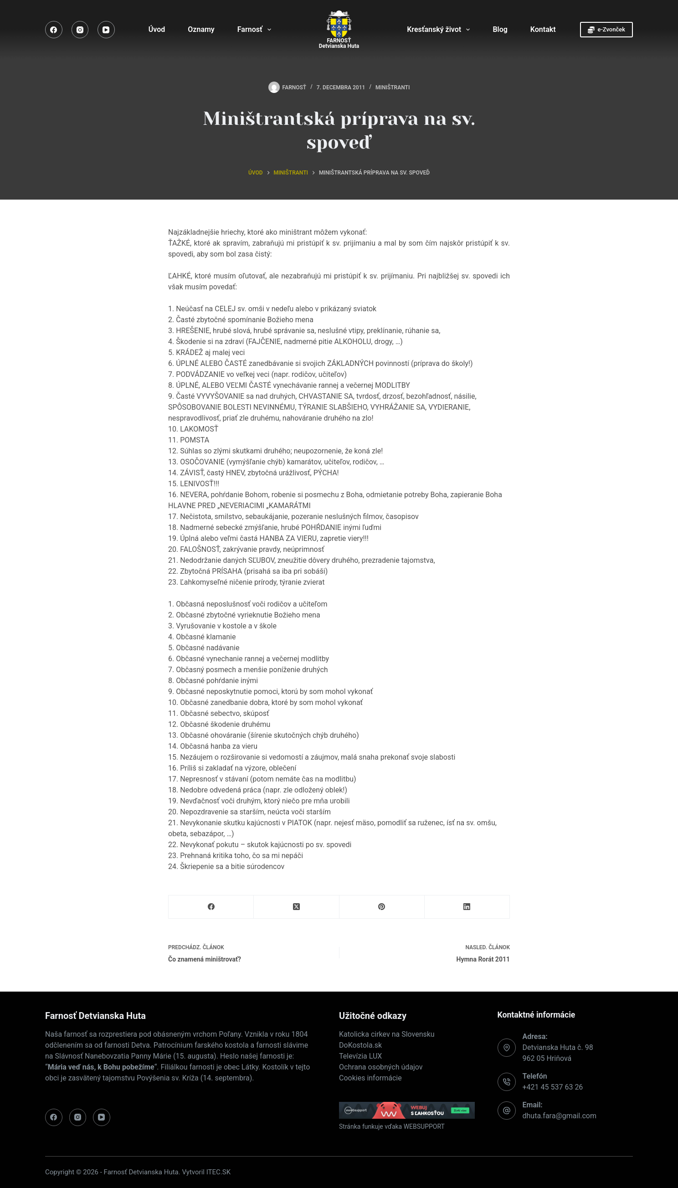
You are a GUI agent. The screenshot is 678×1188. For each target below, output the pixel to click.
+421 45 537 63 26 (553, 1087)
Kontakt (543, 29)
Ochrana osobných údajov (381, 1067)
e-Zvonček (606, 29)
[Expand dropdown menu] (269, 29)
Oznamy (201, 29)
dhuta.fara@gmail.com (560, 1115)
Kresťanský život (440, 29)
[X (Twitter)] (296, 907)
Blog (500, 29)
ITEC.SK (218, 1172)
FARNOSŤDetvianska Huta (339, 43)
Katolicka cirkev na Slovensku (387, 1034)
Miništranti (392, 87)
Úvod (157, 29)
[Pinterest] (382, 907)
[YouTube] (106, 29)
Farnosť (256, 29)
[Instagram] (80, 29)
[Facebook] (53, 29)
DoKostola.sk (360, 1045)
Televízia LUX (360, 1056)
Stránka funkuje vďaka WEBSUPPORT (392, 1126)
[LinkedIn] (467, 907)
